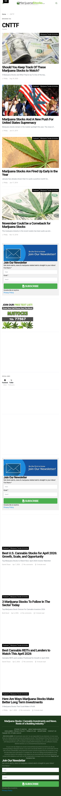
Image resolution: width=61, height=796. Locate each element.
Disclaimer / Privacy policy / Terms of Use (20, 731)
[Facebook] (5, 382)
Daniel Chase (6, 564)
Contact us (52, 731)
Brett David (5, 613)
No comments (28, 564)
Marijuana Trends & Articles (49, 34)
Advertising (42, 731)
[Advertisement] (17, 353)
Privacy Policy (9, 293)
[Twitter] (11, 382)
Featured (36, 86)
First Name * (8, 268)
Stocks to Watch (20, 729)
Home (4, 14)
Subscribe (30, 286)
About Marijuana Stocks (37, 729)
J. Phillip (5, 78)
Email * (6, 275)
